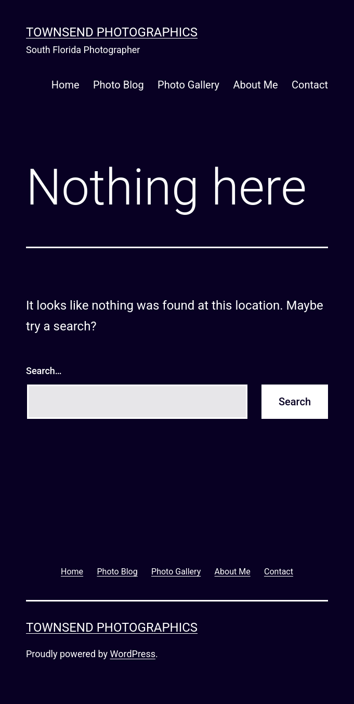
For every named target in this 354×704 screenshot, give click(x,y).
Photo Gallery (188, 85)
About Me (255, 85)
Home (65, 85)
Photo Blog (118, 85)
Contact (310, 85)
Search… (44, 370)
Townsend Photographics (112, 32)
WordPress (132, 653)
